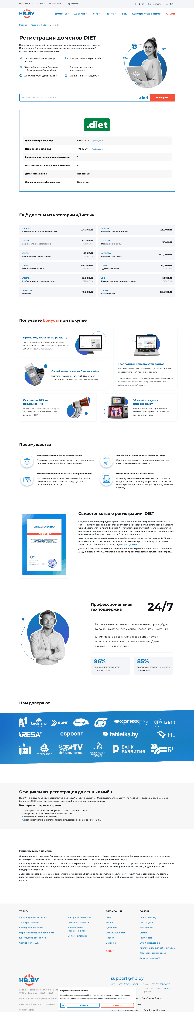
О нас (109, 917)
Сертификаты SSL (29, 943)
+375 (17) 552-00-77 (160, 984)
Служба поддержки (150, 943)
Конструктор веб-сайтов (32, 938)
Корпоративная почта (31, 927)
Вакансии (111, 943)
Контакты (111, 922)
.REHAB (26, 278)
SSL (124, 13)
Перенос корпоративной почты (36, 933)
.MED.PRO (106, 253)
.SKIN (103, 278)
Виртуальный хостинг (80, 917)
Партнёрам (145, 938)
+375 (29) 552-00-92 (128, 984)
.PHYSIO (26, 265)
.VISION (25, 241)
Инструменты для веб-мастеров (157, 948)
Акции (170, 13)
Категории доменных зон (153, 953)
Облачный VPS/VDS (78, 922)
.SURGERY (106, 228)
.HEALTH (26, 228)
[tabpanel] (97, 151)
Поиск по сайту (147, 917)
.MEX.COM (27, 290)
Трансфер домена (29, 922)
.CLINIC (104, 265)
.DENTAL (105, 290)
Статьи (143, 933)
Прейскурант (97, 141)
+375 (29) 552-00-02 (160, 988)
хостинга (126, 874)
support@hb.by (128, 544)
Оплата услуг (146, 922)
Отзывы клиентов (115, 933)
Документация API (149, 958)
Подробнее (122, 998)
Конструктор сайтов (146, 13)
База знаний (146, 927)
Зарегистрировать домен (33, 917)
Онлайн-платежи (77, 936)
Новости (110, 938)
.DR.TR (25, 253)
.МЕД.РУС (106, 241)
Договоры (111, 927)
